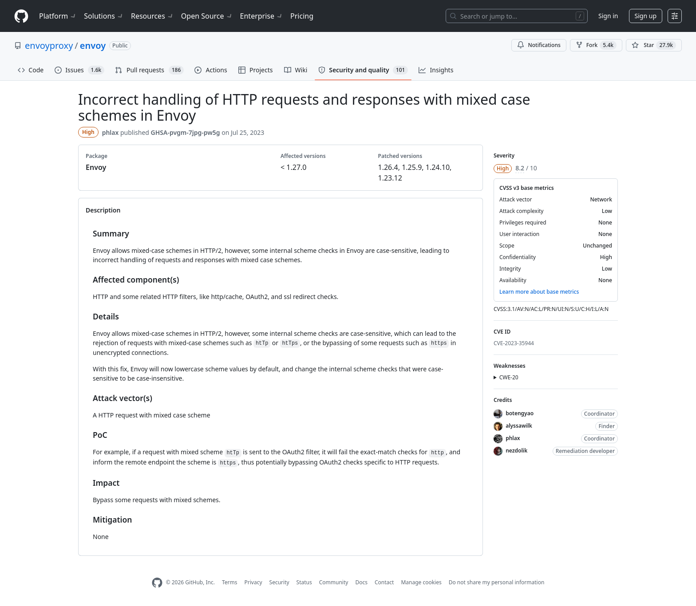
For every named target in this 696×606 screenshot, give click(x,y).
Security (279, 582)
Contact (384, 582)
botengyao (520, 413)
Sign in (608, 16)
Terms (229, 582)
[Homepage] (21, 16)
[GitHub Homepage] (157, 582)
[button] (556, 378)
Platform (58, 16)
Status (304, 582)
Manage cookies (421, 582)
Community (333, 582)
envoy (93, 45)
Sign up (645, 16)
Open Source (207, 16)
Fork (596, 45)
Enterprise (261, 16)
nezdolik (516, 450)
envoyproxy (49, 45)
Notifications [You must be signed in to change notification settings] (538, 45)
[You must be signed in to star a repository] (654, 45)
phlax (110, 132)
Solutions (104, 16)
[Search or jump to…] (516, 16)
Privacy (253, 582)
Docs (361, 582)
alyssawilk (519, 425)
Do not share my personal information (497, 582)
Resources (152, 16)
